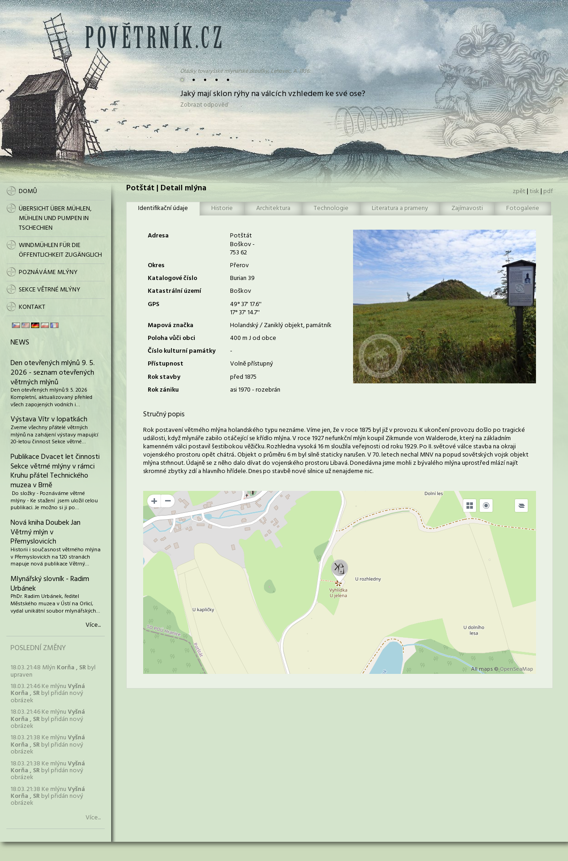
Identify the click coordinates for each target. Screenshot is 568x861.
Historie (222, 208)
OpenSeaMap (516, 669)
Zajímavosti (467, 208)
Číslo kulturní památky (181, 351)
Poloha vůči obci (171, 338)
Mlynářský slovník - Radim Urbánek (50, 584)
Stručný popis (164, 414)
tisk (534, 191)
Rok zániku (163, 390)
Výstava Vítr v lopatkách (49, 419)
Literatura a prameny (400, 208)
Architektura (273, 208)
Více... (93, 625)
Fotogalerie (522, 208)
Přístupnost (165, 364)
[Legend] (521, 505)
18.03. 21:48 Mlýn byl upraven (53, 671)
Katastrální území (174, 291)
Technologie (331, 208)
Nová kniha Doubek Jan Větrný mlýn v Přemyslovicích (45, 532)
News (20, 343)
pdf (548, 191)
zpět (519, 191)
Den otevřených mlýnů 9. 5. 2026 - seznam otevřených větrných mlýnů (53, 372)
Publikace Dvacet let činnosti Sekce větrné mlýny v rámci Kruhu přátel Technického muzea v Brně (55, 471)
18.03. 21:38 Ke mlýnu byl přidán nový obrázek (48, 744)
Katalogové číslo (172, 278)
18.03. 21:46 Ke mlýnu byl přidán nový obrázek (48, 693)
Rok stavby (164, 377)
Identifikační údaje (163, 208)
